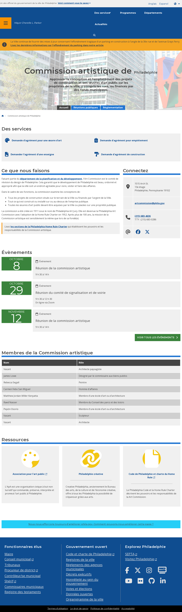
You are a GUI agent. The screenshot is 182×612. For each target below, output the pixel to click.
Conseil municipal (18, 559)
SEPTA (129, 554)
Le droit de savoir (79, 608)
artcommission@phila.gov (150, 203)
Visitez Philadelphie (139, 559)
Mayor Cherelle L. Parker (27, 23)
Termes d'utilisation (57, 608)
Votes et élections (79, 589)
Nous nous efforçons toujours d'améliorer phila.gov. (91, 524)
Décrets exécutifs (79, 574)
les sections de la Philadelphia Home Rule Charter (39, 226)
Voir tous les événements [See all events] (157, 337)
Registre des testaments (23, 592)
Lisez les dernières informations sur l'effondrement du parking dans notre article (57, 45)
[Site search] (94, 35)
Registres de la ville (80, 559)
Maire (9, 554)
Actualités (101, 24)
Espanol (163, 3)
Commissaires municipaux (24, 586)
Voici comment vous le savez (74, 3)
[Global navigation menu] (5, 23)
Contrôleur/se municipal (23, 576)
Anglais (152, 3)
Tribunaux (12, 565)
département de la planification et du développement (51, 178)
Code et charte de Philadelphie (89, 554)
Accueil (63, 107)
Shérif (9, 581)
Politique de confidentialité (104, 608)
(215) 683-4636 (143, 216)
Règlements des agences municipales (84, 567)
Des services (102, 13)
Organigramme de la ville (84, 599)
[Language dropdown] (177, 3)
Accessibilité (128, 608)
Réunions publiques (86, 107)
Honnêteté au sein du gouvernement (82, 581)
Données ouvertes (79, 594)
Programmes (128, 13)
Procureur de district (20, 570)
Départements (153, 13)
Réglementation (113, 107)
